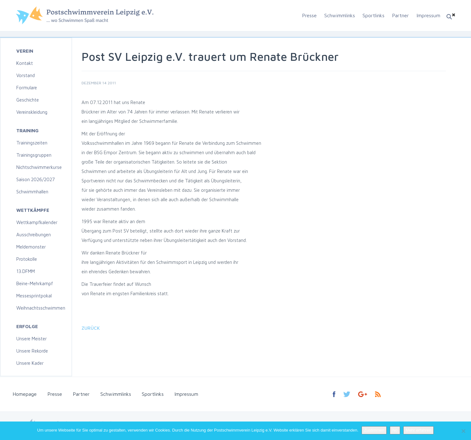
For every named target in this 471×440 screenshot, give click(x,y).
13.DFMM (25, 271)
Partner (400, 15)
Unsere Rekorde (32, 351)
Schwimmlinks (339, 15)
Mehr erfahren (418, 430)
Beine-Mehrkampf (34, 283)
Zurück (91, 328)
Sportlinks (373, 15)
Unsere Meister (31, 338)
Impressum (428, 15)
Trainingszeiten (31, 142)
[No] (463, 431)
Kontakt (24, 63)
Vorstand (25, 75)
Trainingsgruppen (33, 155)
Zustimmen (374, 430)
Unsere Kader (30, 363)
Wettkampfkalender (36, 222)
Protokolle (26, 259)
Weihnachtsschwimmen (40, 308)
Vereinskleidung (31, 112)
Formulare (26, 87)
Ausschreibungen (33, 234)
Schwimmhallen (32, 191)
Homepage (25, 394)
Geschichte (27, 99)
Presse (309, 15)
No (395, 430)
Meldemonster (31, 246)
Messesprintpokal (34, 295)
